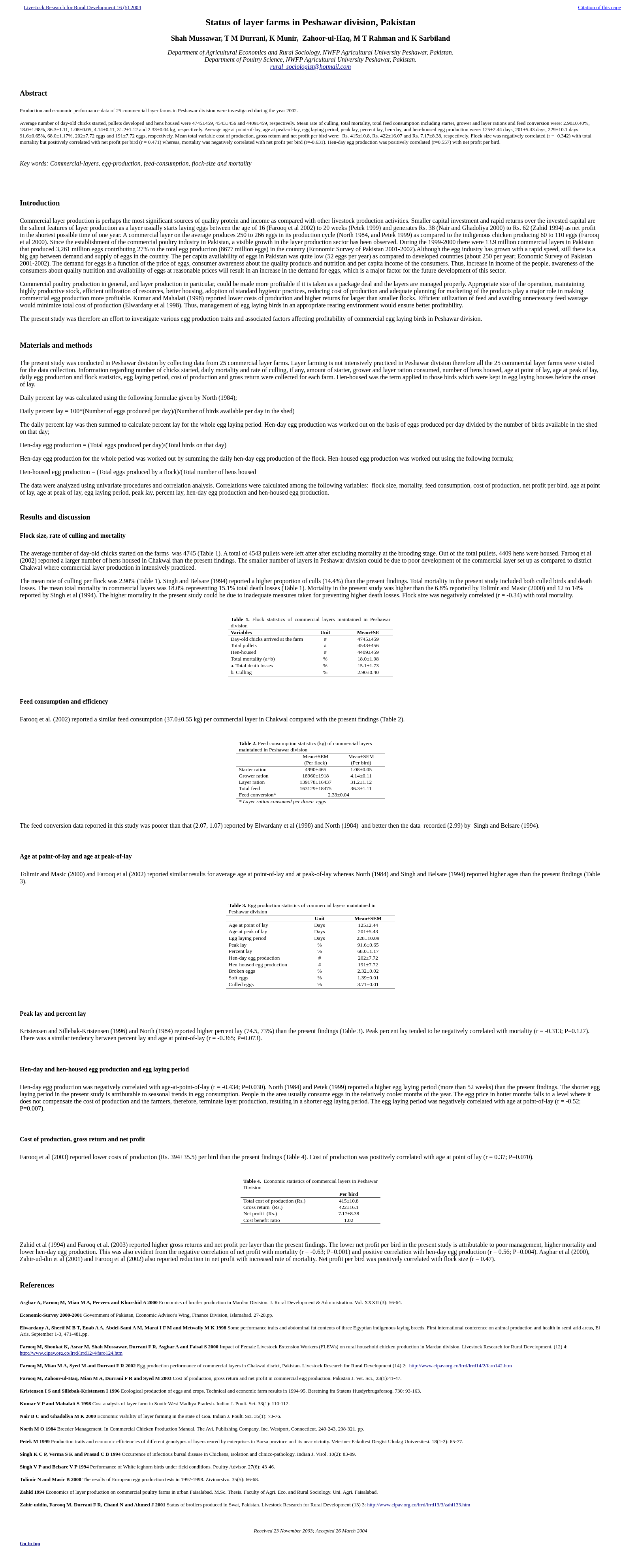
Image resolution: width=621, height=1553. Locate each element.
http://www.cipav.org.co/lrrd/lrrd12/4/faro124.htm (71, 1353)
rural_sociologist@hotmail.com (310, 66)
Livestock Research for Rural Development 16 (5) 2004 (82, 7)
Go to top (30, 1543)
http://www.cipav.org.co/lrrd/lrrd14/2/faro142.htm (460, 1366)
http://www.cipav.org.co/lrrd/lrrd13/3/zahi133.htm (418, 1505)
